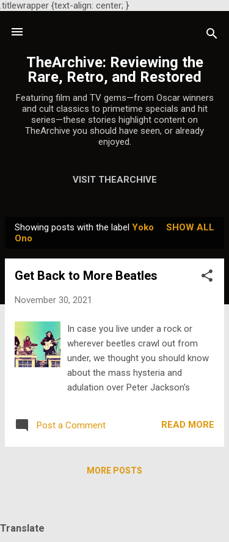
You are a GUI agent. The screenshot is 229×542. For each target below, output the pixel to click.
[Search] (212, 35)
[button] (207, 277)
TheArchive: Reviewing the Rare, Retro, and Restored (114, 70)
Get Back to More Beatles (86, 275)
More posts (114, 470)
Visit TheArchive (115, 179)
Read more (187, 424)
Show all (190, 227)
